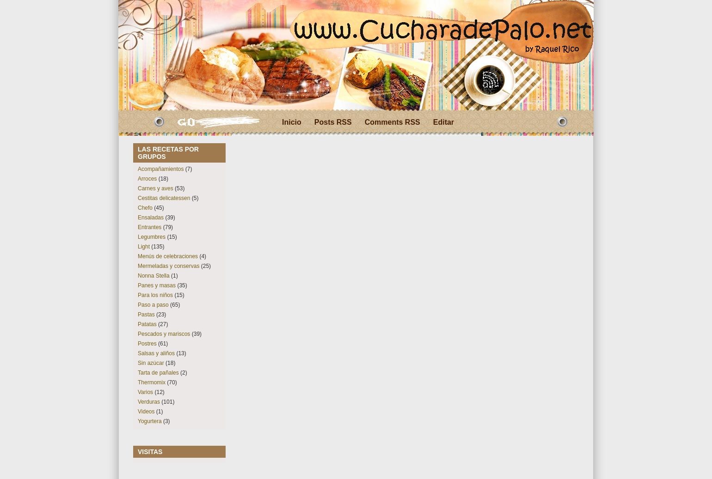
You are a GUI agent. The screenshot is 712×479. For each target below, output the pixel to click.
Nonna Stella (154, 276)
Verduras (149, 402)
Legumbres (152, 237)
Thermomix (152, 382)
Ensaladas (151, 217)
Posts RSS (333, 122)
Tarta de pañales (158, 373)
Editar (443, 122)
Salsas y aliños (156, 353)
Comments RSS (392, 122)
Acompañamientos (161, 169)
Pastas (146, 314)
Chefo (145, 208)
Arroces (147, 179)
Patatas (147, 324)
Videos (146, 411)
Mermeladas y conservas (168, 266)
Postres (147, 343)
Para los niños (155, 295)
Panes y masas (157, 285)
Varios (145, 392)
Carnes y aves (155, 188)
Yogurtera (150, 421)
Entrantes (149, 227)
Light (144, 246)
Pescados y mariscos (164, 334)
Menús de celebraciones (168, 256)
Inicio (291, 122)
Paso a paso (153, 305)
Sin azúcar (151, 363)
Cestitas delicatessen (164, 198)
